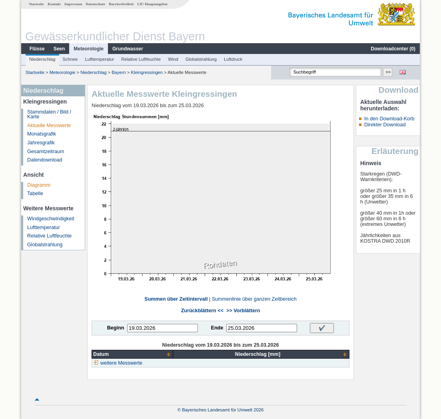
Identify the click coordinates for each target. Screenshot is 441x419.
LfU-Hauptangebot (153, 4)
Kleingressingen (147, 72)
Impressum (73, 4)
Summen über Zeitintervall (176, 299)
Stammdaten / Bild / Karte (49, 114)
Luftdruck (233, 59)
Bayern (119, 72)
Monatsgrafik (41, 134)
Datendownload (44, 160)
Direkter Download (385, 125)
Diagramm (38, 185)
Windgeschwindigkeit (50, 218)
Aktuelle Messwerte (49, 125)
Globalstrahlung (201, 59)
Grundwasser (127, 49)
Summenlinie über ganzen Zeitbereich (254, 299)
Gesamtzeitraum (45, 151)
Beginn (115, 328)
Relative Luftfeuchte (141, 59)
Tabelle (35, 193)
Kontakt (54, 4)
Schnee (70, 59)
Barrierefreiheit (121, 4)
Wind (173, 59)
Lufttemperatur (99, 59)
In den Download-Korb (389, 119)
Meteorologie (89, 49)
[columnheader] (132, 354)
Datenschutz (96, 4)
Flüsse (37, 49)
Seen (59, 49)
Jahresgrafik (41, 143)
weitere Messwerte (121, 363)
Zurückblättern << (202, 310)
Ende (217, 328)
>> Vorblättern (243, 310)
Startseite (36, 4)
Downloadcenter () (393, 49)
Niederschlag (42, 59)
